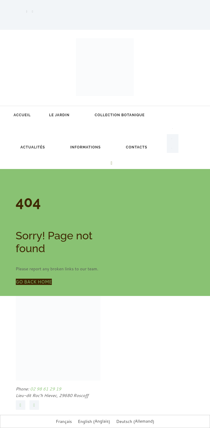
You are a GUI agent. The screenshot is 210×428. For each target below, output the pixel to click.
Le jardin (59, 115)
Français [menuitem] (64, 421)
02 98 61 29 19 (45, 389)
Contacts (136, 147)
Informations (85, 147)
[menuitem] (172, 127)
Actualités (33, 147)
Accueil (22, 115)
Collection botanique (120, 115)
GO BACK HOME (34, 282)
